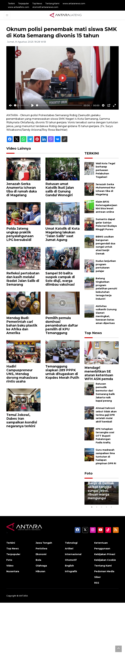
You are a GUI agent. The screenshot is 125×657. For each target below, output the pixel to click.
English (69, 565)
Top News (37, 3)
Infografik (71, 571)
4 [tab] (106, 507)
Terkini (11, 3)
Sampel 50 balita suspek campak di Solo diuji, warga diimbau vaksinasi (60, 278)
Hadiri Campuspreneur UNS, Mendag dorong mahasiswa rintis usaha (22, 373)
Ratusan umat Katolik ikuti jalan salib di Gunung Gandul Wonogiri (59, 189)
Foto (88, 473)
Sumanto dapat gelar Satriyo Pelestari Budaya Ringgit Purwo (106, 224)
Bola (38, 559)
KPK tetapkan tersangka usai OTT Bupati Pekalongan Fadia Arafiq (105, 436)
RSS (96, 582)
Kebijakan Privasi (104, 554)
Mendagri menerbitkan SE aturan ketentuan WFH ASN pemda (98, 373)
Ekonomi (41, 554)
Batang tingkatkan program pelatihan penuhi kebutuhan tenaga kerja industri (106, 288)
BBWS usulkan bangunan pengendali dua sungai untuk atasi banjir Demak (105, 245)
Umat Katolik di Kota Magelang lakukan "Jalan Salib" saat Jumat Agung (62, 234)
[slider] (21, 105)
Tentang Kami (52, 3)
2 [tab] (96, 507)
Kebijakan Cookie (105, 559)
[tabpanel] (101, 493)
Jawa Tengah (44, 542)
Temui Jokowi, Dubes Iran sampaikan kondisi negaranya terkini (21, 420)
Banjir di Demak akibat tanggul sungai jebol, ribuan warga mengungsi (101, 490)
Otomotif (71, 559)
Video (10, 565)
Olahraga (41, 565)
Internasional (73, 554)
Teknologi (71, 542)
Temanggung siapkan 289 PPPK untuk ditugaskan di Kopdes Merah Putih (62, 372)
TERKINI (91, 153)
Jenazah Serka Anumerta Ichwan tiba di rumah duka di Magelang (21, 189)
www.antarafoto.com (18, 7)
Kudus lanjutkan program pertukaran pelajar (106, 266)
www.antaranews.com (74, 3)
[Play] (32, 105)
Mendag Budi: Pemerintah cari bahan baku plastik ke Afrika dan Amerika (21, 325)
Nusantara (12, 571)
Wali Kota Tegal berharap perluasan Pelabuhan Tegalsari (105, 170)
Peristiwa (41, 548)
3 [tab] (101, 507)
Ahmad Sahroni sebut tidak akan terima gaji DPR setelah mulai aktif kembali (106, 415)
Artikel (69, 548)
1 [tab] (91, 507)
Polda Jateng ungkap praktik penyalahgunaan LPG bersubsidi (20, 234)
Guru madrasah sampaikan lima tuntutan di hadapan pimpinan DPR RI (106, 456)
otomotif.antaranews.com (45, 7)
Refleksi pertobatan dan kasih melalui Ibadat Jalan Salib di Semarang (22, 278)
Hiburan (40, 571)
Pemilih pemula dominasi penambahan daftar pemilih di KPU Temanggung (61, 325)
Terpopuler (23, 3)
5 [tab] (111, 507)
